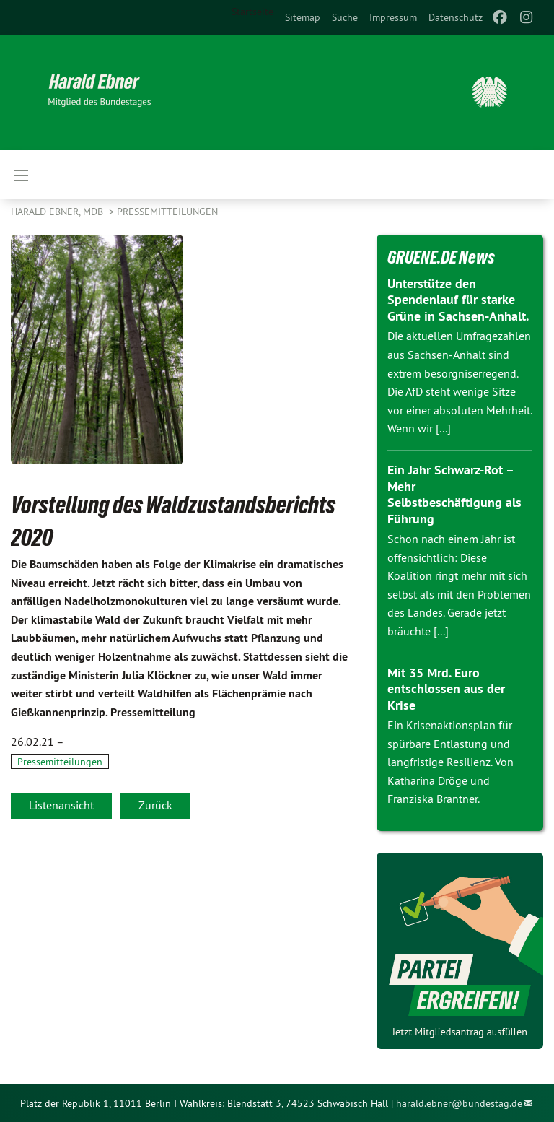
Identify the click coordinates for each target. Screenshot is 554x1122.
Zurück (155, 805)
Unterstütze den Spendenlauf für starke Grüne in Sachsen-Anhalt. (458, 299)
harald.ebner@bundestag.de (459, 1103)
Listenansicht (61, 805)
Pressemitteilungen (167, 211)
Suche (345, 17)
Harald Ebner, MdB (58, 211)
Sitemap (302, 17)
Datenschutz (455, 17)
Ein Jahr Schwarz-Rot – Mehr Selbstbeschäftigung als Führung (454, 494)
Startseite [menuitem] (252, 11)
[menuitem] (302, 17)
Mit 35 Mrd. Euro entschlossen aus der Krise (446, 688)
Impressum (393, 17)
